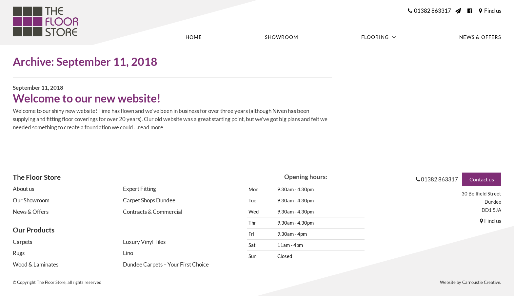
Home (194, 37)
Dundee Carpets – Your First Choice (166, 264)
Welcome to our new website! (87, 98)
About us (23, 188)
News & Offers (480, 37)
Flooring (375, 37)
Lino (128, 253)
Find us (490, 220)
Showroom (281, 37)
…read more (148, 127)
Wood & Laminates (35, 264)
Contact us (481, 179)
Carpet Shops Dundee (149, 200)
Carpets (22, 241)
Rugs (19, 253)
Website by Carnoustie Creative (470, 282)
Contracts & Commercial (152, 211)
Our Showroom (31, 200)
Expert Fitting (139, 188)
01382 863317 (439, 179)
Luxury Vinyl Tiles (144, 241)
